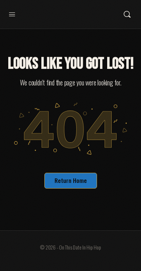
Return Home (71, 180)
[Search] (127, 14)
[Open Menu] (12, 13)
